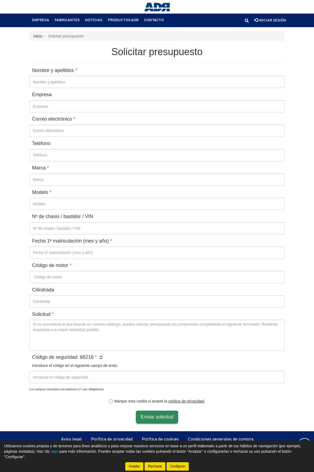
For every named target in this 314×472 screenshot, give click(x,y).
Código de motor (51, 265)
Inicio (37, 36)
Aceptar (134, 466)
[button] (246, 20)
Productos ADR (123, 20)
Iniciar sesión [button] (270, 20)
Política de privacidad (112, 439)
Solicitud (43, 314)
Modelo (41, 192)
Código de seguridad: (67, 357)
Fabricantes (67, 20)
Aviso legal (71, 439)
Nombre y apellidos (54, 70)
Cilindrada (43, 289)
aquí (54, 451)
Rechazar (155, 466)
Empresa (40, 20)
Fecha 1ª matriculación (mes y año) (72, 241)
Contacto (154, 20)
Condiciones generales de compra (220, 439)
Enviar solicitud (156, 417)
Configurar (177, 466)
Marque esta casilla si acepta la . (157, 401)
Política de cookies (160, 439)
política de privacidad (186, 401)
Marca (40, 168)
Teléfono (41, 143)
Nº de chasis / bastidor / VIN (62, 216)
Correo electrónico (53, 119)
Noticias (93, 20)
